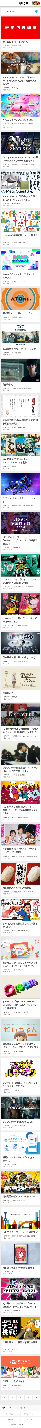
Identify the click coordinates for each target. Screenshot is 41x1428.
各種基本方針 (10, 1419)
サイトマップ (31, 1419)
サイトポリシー (10, 1414)
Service (12, 1408)
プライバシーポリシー (30, 1414)
